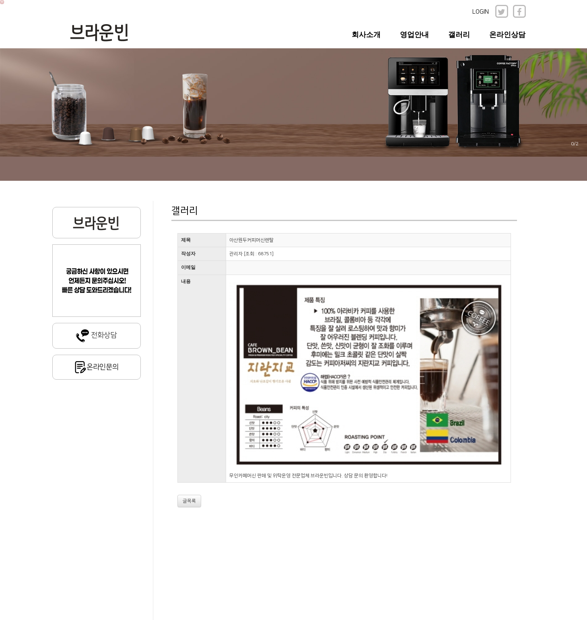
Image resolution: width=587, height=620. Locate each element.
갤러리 (459, 35)
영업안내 (414, 35)
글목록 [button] (189, 501)
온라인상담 (507, 35)
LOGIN (480, 11)
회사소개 (366, 35)
